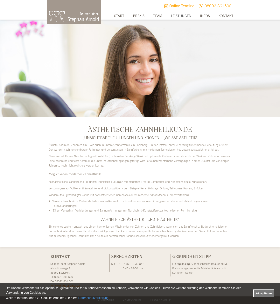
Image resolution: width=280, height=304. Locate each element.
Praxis (138, 16)
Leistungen (181, 16)
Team (157, 16)
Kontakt (226, 16)
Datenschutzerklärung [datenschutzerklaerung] (93, 298)
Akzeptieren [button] (264, 293)
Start (119, 16)
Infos (205, 16)
